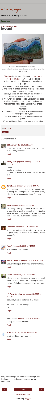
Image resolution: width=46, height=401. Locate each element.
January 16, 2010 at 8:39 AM (29, 318)
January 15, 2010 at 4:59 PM (28, 186)
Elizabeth (8, 76)
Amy (9, 205)
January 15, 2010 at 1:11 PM (22, 145)
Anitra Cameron (13, 260)
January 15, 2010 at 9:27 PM (32, 260)
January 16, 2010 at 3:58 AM (24, 275)
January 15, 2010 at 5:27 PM (23, 205)
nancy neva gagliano (15, 162)
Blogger (28, 399)
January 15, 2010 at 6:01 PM (26, 227)
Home (23, 390)
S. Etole (10, 332)
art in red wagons (11, 9)
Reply (9, 154)
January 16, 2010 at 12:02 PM (25, 332)
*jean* (9, 246)
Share (5, 132)
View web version (23, 394)
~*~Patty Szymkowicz (16, 294)
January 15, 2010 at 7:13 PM (24, 246)
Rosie (9, 275)
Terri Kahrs (11, 186)
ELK (9, 145)
